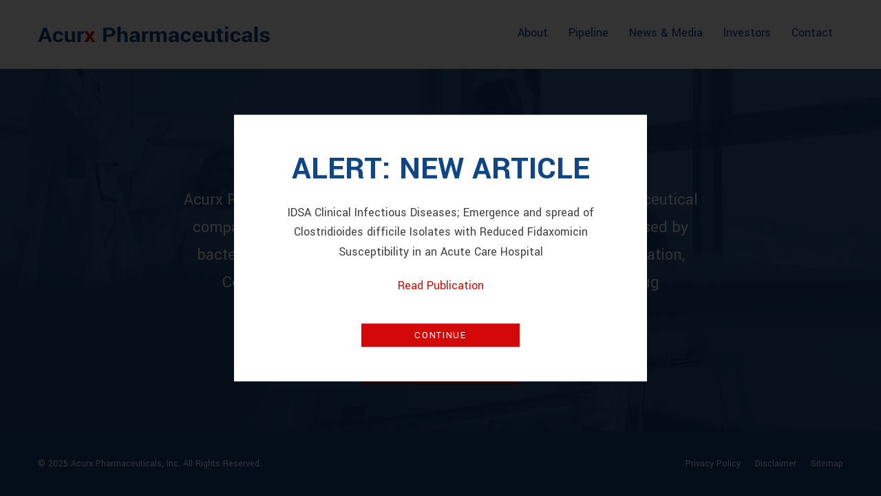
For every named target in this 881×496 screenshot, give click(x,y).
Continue (440, 335)
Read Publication (441, 285)
